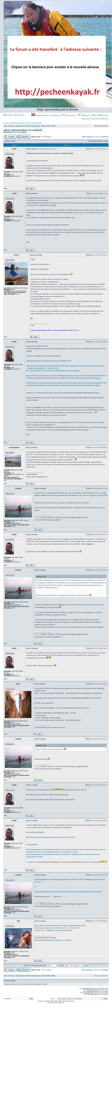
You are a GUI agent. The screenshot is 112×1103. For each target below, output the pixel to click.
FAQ (94, 115)
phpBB (47, 1001)
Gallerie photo (84, 115)
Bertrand (16, 132)
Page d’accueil (68, 115)
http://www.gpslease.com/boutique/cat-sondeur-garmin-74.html (50, 837)
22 (101, 136)
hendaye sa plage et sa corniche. (58, 940)
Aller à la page (86, 136)
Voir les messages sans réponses (14, 123)
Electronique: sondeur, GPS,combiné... (43, 126)
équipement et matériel (22, 126)
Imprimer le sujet (10, 141)
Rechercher (103, 115)
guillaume (23, 132)
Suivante (105, 136)
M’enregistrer (19, 115)
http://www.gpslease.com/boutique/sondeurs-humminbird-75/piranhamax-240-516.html (68, 892)
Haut (5, 188)
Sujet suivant (103, 141)
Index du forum (9, 126)
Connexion (8, 115)
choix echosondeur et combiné (22, 130)
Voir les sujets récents (34, 123)
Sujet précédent (93, 141)
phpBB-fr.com (61, 1002)
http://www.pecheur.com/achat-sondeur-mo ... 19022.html (57, 928)
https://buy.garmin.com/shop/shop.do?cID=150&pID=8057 (48, 361)
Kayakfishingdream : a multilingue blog (46, 115)
